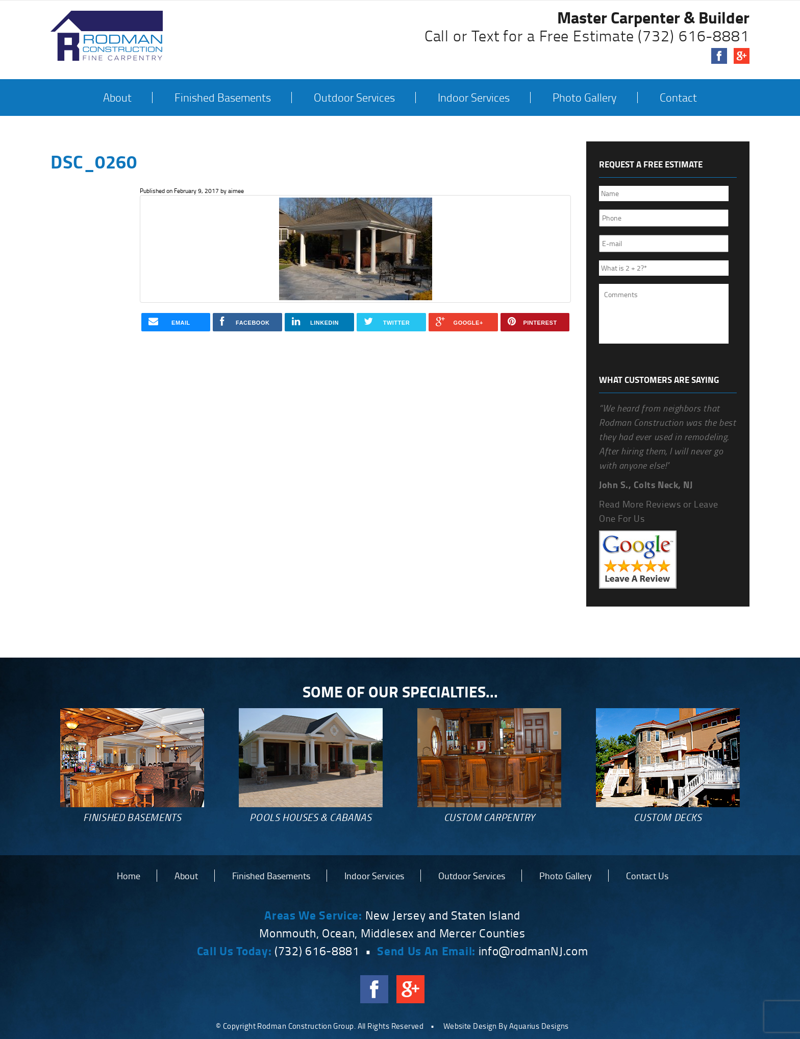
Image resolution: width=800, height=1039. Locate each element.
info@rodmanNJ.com (533, 951)
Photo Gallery (585, 97)
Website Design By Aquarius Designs (506, 1026)
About (117, 97)
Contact (678, 97)
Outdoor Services (354, 97)
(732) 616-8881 (693, 35)
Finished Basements (222, 97)
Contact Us (647, 875)
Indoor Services (474, 97)
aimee (236, 190)
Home (128, 875)
